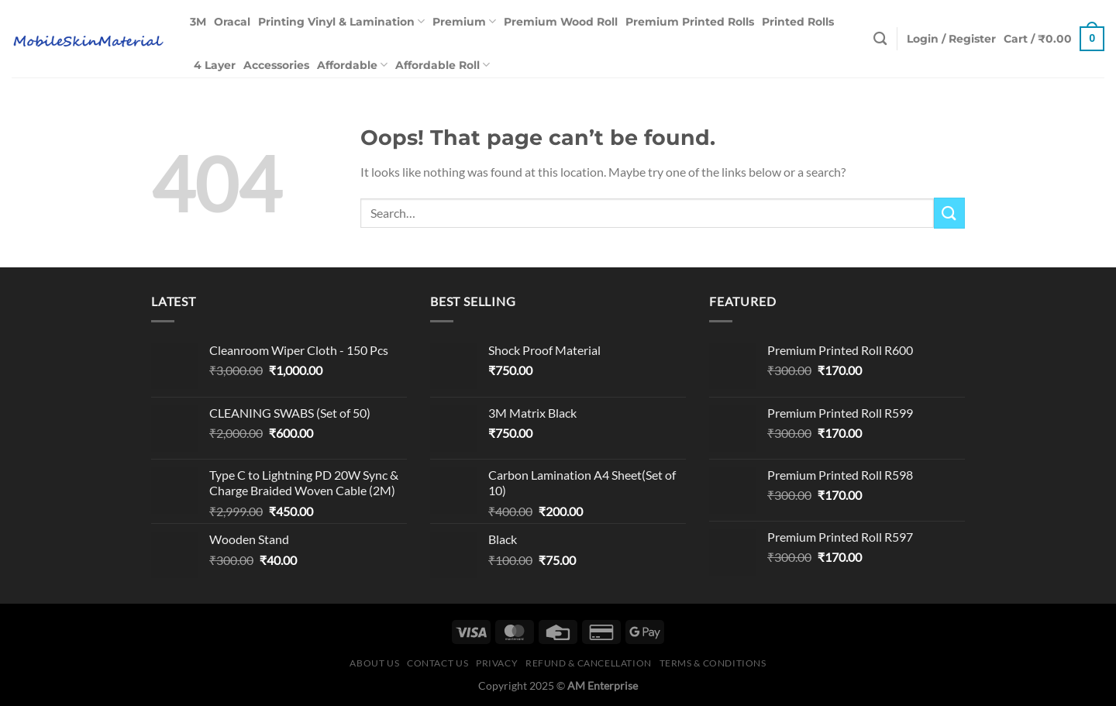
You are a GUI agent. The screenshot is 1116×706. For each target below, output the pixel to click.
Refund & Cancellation (588, 663)
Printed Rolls (798, 22)
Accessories (276, 65)
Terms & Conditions (713, 663)
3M (198, 22)
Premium (464, 21)
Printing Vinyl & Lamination (341, 21)
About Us (374, 663)
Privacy (497, 663)
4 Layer (215, 65)
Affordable (352, 64)
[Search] (880, 39)
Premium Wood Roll (561, 22)
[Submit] (949, 213)
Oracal (232, 22)
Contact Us (437, 663)
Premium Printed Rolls (689, 22)
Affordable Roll (442, 64)
